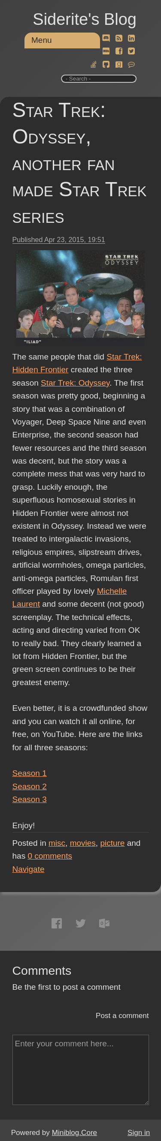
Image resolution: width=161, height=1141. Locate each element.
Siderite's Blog (85, 19)
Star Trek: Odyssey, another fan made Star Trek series (79, 163)
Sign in (139, 1133)
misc (57, 843)
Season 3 (29, 799)
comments (49, 855)
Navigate (28, 869)
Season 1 (29, 773)
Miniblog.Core (74, 1133)
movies (83, 843)
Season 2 (29, 786)
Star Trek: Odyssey (75, 382)
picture (112, 843)
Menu (41, 40)
